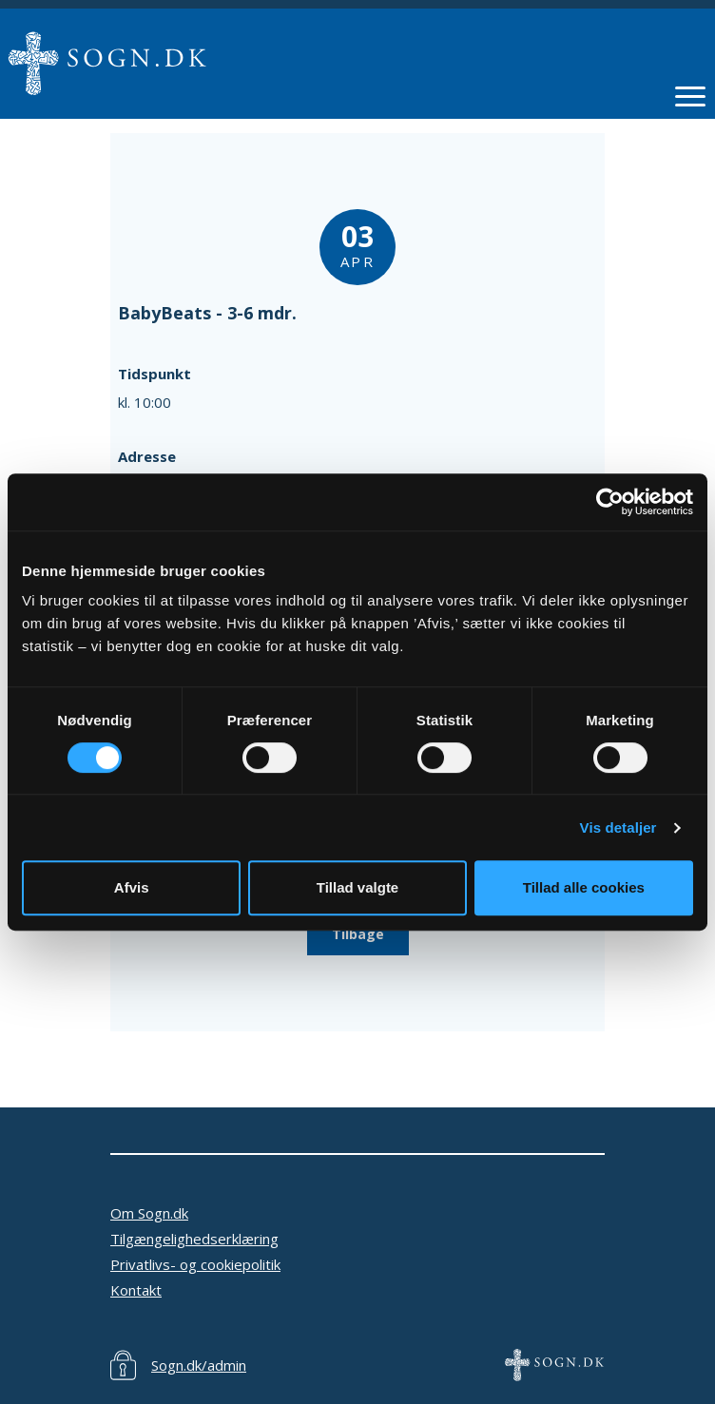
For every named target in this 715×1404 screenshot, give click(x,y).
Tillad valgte (357, 887)
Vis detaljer (618, 827)
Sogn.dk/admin (198, 1365)
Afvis (131, 887)
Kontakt (136, 1289)
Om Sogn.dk (149, 1212)
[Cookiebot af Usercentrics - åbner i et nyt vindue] (610, 502)
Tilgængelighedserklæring (194, 1238)
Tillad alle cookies (584, 887)
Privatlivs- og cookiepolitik (195, 1264)
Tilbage (358, 934)
